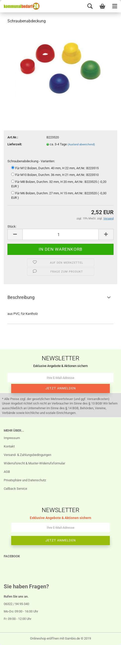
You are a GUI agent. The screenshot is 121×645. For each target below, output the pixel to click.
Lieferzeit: (14, 144)
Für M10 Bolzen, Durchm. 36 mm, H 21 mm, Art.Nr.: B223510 (55, 175)
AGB (7, 472)
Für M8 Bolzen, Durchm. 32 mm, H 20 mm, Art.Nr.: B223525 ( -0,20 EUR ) (58, 184)
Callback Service (15, 488)
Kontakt (9, 446)
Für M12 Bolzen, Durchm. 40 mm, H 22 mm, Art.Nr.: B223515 (55, 168)
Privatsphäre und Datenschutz (25, 480)
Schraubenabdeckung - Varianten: (31, 161)
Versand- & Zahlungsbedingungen (27, 455)
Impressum (12, 438)
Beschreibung (21, 297)
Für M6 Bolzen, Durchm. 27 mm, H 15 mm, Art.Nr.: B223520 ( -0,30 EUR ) (58, 195)
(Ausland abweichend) (81, 144)
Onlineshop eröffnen (44, 638)
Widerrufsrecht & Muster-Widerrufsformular (34, 463)
